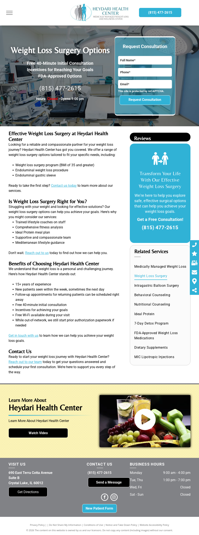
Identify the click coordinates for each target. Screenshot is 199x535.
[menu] (9, 12)
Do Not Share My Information (65, 524)
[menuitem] (160, 266)
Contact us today (64, 186)
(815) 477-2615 (60, 88)
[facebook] (104, 498)
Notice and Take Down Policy (121, 524)
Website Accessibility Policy (154, 524)
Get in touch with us (23, 336)
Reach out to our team (25, 362)
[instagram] (114, 498)
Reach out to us (37, 253)
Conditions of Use (93, 524)
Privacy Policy (37, 524)
